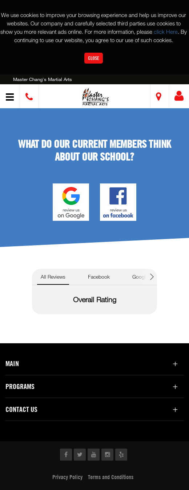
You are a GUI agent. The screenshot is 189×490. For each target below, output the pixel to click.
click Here (166, 31)
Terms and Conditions (110, 477)
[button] (95, 97)
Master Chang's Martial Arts (42, 79)
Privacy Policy (67, 477)
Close (93, 58)
